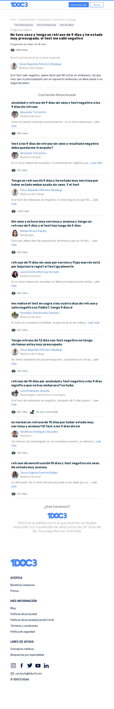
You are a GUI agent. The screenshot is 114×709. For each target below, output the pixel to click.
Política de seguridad (22, 631)
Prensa (14, 591)
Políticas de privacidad (23, 614)
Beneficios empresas (22, 585)
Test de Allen (67, 24)
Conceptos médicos (22, 649)
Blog (13, 608)
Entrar (97, 5)
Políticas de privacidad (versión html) (32, 620)
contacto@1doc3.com (26, 674)
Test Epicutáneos (24, 24)
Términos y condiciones (24, 625)
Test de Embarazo (46, 24)
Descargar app (79, 4)
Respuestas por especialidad (27, 654)
